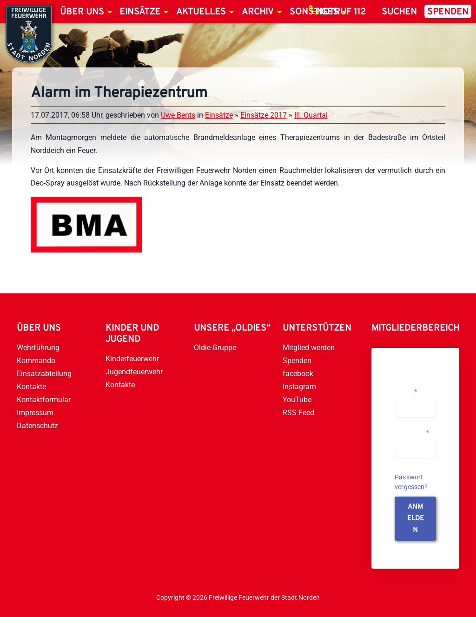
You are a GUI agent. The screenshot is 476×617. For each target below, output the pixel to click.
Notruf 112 (341, 12)
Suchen (399, 12)
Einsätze (139, 12)
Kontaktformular (44, 399)
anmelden (415, 519)
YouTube (297, 399)
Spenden (448, 12)
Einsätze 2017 (263, 115)
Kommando (36, 360)
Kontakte (31, 386)
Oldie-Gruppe (215, 347)
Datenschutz (37, 425)
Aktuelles (201, 12)
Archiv (258, 12)
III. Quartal (311, 115)
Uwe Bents (178, 115)
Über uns (82, 12)
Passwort (412, 432)
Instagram (299, 386)
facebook (298, 373)
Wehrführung (38, 347)
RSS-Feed (298, 412)
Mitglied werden (309, 347)
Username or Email (413, 387)
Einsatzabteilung (44, 373)
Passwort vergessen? (411, 482)
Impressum (35, 412)
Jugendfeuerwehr (134, 371)
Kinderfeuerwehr (132, 358)
